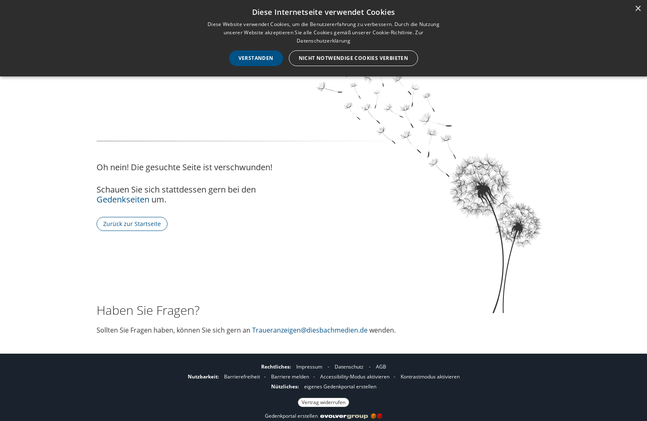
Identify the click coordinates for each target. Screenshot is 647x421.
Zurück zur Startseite (132, 224)
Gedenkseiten (123, 199)
